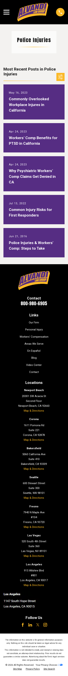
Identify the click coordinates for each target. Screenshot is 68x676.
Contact (34, 372)
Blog (34, 357)
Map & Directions (34, 410)
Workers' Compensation (34, 336)
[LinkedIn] (30, 625)
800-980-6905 (34, 303)
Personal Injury (34, 329)
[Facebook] (23, 625)
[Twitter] (38, 625)
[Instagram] (45, 625)
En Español (33, 350)
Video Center (34, 365)
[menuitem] (17, 669)
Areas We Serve (34, 343)
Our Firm (34, 322)
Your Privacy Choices (49, 665)
